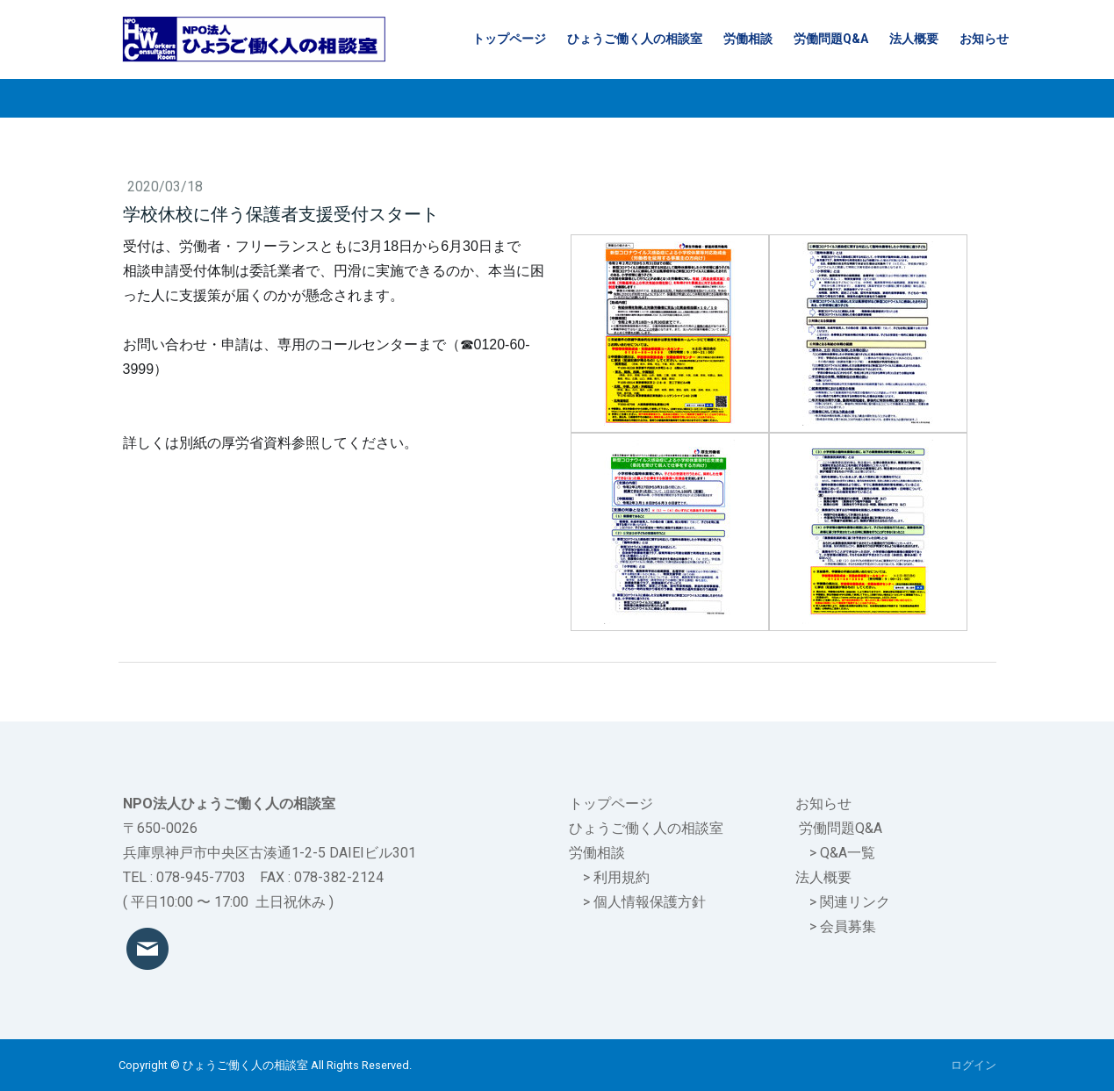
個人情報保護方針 (649, 902)
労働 (813, 828)
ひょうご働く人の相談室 (634, 39)
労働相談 (748, 39)
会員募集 (848, 926)
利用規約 (621, 877)
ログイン (973, 1065)
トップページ (509, 39)
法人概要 (913, 39)
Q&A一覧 (847, 852)
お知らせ (984, 39)
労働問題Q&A (831, 39)
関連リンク (855, 902)
